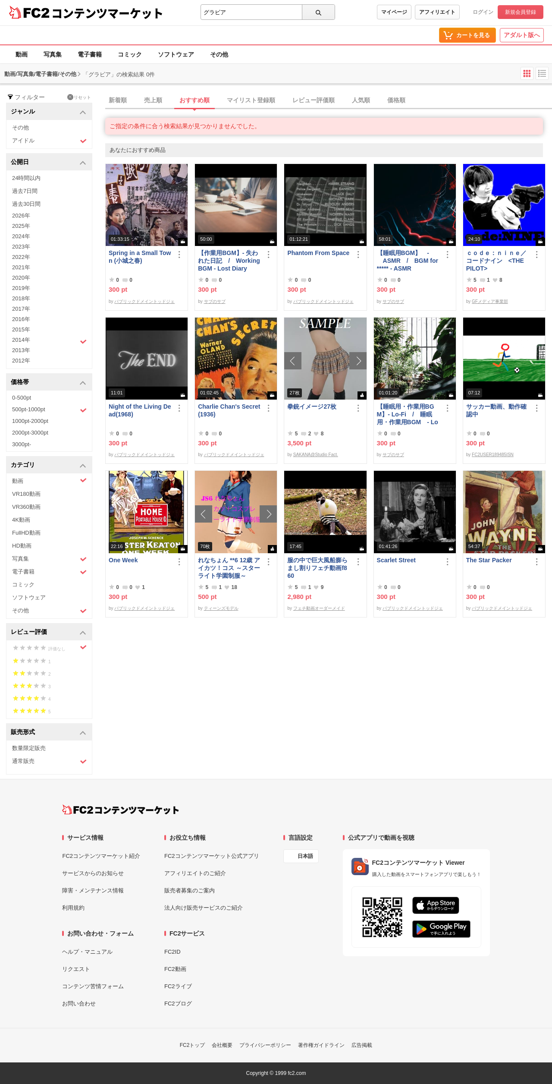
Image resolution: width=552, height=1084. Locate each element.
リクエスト (76, 969)
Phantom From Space (318, 252)
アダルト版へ (522, 35)
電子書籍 (90, 54)
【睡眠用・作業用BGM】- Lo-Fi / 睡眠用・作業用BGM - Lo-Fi (407, 414)
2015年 (21, 329)
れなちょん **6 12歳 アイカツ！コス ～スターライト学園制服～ (229, 568)
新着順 (118, 100)
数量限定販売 (29, 748)
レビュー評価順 (313, 100)
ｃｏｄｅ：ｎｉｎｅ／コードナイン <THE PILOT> (496, 260)
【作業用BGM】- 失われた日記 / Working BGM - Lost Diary (229, 260)
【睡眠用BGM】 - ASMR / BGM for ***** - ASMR (407, 260)
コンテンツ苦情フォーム (93, 986)
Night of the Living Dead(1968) (140, 410)
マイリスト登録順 (251, 100)
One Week (123, 560)
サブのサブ (215, 301)
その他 (219, 54)
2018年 (21, 298)
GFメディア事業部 (490, 301)
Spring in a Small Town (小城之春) (140, 256)
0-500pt (21, 397)
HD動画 (21, 545)
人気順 (361, 100)
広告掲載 (361, 1045)
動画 (22, 54)
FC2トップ (192, 1045)
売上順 (153, 100)
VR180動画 (26, 494)
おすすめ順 (194, 100)
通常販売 (49, 761)
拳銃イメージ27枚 (311, 406)
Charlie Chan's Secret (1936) (229, 410)
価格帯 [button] (48, 382)
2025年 (21, 226)
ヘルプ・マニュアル (87, 951)
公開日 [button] (48, 162)
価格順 (396, 100)
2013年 (21, 350)
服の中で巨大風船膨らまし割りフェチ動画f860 (317, 568)
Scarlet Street (396, 560)
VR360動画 (26, 507)
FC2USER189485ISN (493, 454)
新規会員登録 (520, 12)
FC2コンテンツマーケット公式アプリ (211, 856)
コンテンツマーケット (107, 13)
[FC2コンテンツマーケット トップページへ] (120, 810)
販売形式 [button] (48, 732)
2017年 (21, 309)
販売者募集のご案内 (189, 890)
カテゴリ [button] (48, 465)
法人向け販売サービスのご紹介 (203, 907)
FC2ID (172, 951)
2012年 (21, 360)
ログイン (483, 12)
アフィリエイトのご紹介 (195, 873)
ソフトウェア (176, 54)
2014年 (49, 341)
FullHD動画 (26, 532)
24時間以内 (26, 178)
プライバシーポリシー (265, 1045)
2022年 (21, 257)
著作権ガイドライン (321, 1045)
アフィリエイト (437, 12)
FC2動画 (175, 969)
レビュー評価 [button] (48, 632)
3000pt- (21, 444)
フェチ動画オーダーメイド (319, 608)
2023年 (21, 246)
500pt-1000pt (49, 410)
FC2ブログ (178, 1003)
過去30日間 (26, 204)
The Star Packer (489, 560)
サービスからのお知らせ (93, 873)
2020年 (21, 277)
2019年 (21, 288)
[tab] (328, 100)
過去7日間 (25, 191)
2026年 (21, 215)
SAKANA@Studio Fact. (315, 454)
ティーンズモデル (221, 608)
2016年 (21, 319)
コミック (130, 54)
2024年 (21, 236)
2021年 (21, 267)
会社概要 (222, 1045)
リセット (79, 97)
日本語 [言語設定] (305, 856)
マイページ (394, 12)
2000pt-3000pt (30, 432)
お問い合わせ (79, 1003)
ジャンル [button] (48, 112)
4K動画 (21, 520)
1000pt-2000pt (30, 421)
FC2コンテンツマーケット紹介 (101, 856)
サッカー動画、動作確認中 (496, 410)
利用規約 (73, 907)
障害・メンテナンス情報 (93, 890)
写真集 (53, 54)
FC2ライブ (178, 986)
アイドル (49, 141)
